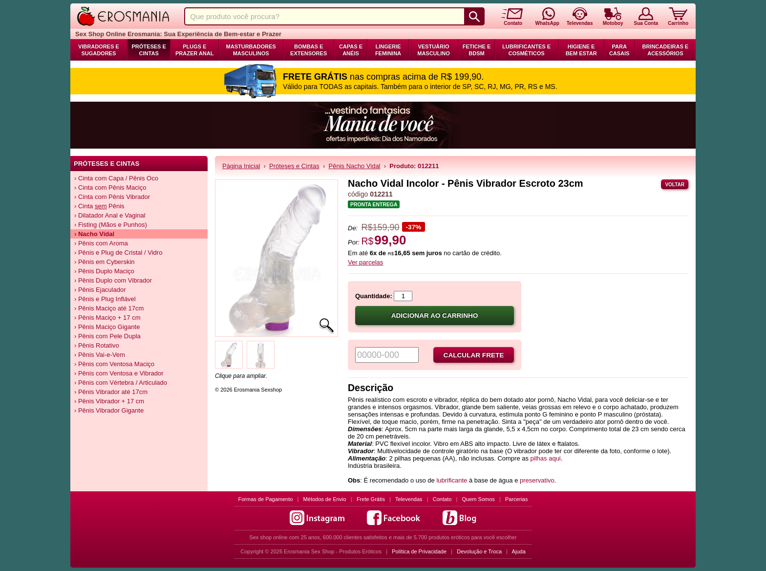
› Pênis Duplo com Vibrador (113, 280)
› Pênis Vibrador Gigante (109, 410)
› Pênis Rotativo (96, 345)
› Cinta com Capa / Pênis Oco (116, 178)
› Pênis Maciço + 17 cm (107, 317)
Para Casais (619, 50)
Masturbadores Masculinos (251, 50)
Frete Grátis (371, 499)
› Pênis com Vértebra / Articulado (120, 382)
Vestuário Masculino (433, 50)
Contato (442, 499)
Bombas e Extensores (308, 50)
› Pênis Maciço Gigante (107, 326)
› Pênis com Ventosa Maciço (114, 364)
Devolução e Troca (479, 551)
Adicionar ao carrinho (434, 315)
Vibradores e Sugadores (98, 50)
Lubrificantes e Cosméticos (526, 50)
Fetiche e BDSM (476, 50)
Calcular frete (474, 355)
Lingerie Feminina (388, 50)
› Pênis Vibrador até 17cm (111, 391)
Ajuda (519, 551)
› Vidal (94, 234)
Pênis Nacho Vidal (355, 166)
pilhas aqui (546, 458)
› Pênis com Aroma (101, 243)
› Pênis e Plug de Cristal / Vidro (118, 252)
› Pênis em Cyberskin (104, 261)
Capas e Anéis (350, 50)
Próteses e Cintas (149, 50)
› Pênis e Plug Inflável (105, 299)
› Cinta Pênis (99, 206)
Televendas (409, 499)
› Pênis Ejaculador (100, 289)
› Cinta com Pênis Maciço (110, 187)
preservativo (537, 480)
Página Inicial (241, 166)
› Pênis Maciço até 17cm (109, 308)
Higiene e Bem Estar (581, 50)
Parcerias (516, 499)
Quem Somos (478, 499)
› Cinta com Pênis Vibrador (112, 196)
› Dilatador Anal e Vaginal (110, 215)
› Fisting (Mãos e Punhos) (110, 224)
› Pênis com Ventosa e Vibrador (119, 373)
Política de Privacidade (419, 551)
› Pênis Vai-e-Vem (99, 354)
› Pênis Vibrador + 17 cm (109, 401)
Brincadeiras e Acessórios (665, 50)
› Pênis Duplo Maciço (104, 271)
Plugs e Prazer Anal (194, 50)
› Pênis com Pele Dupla (107, 336)
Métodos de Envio (324, 499)
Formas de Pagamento (265, 499)
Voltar (674, 184)
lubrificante (451, 480)
